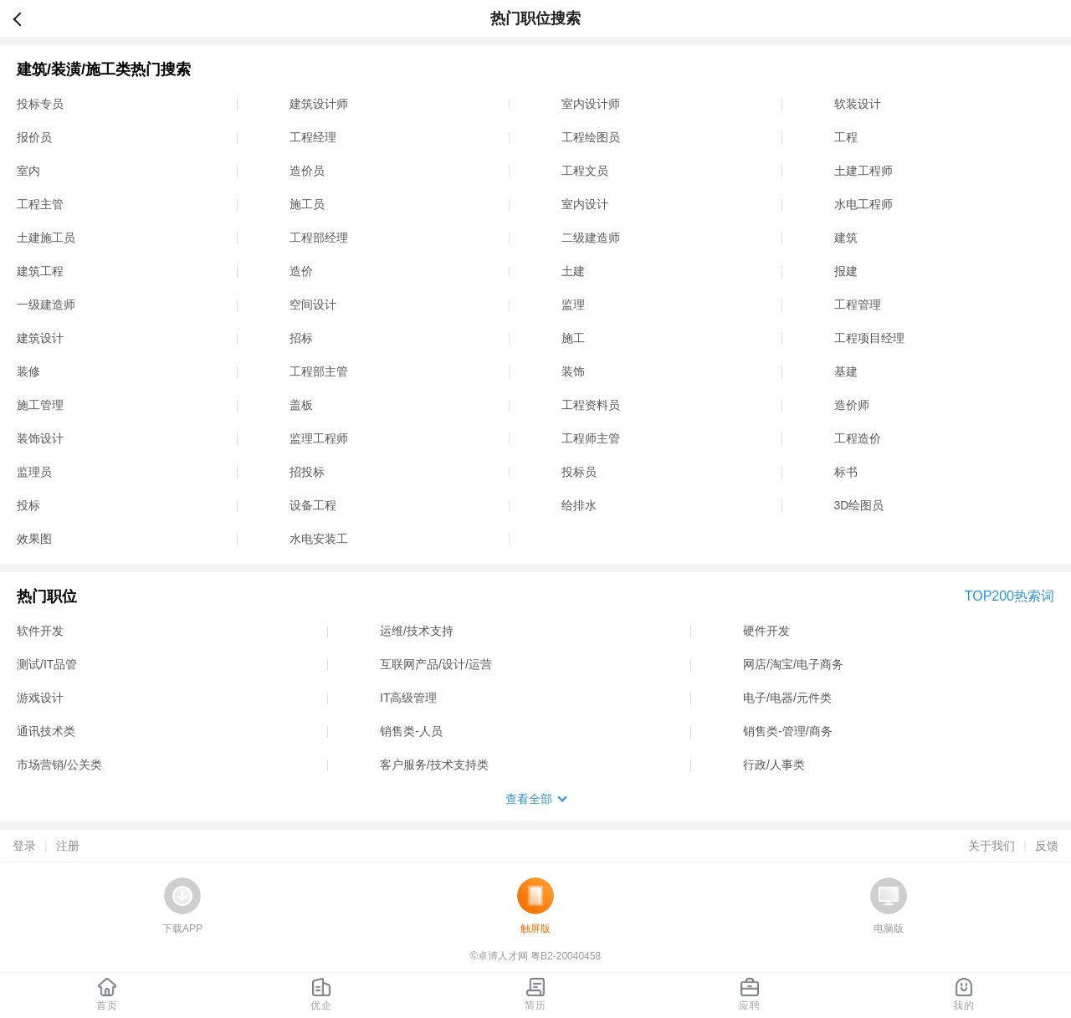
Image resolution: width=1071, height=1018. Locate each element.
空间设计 (313, 304)
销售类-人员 (411, 731)
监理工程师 (319, 438)
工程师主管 (590, 438)
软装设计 (857, 103)
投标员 (579, 471)
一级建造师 (46, 304)
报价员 (34, 137)
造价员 (307, 170)
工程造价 (857, 438)
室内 (28, 170)
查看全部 (528, 799)
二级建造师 (590, 237)
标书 (846, 471)
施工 (573, 338)
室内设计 (584, 204)
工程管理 (857, 304)
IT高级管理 (408, 697)
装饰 (573, 371)
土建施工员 (46, 237)
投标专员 (40, 103)
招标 (301, 338)
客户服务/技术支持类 (434, 764)
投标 (28, 505)
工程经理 (313, 137)
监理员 (34, 471)
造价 (301, 271)
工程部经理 (319, 237)
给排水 (579, 505)
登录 (24, 845)
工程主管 (40, 204)
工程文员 (584, 170)
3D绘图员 (859, 505)
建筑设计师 (319, 103)
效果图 (34, 538)
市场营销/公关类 (59, 764)
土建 (573, 271)
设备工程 (313, 505)
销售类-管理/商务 (788, 731)
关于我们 (991, 845)
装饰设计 (40, 438)
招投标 (307, 471)
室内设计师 (590, 103)
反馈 (1046, 845)
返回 (24, 18)
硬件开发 (766, 630)
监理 (573, 304)
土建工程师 (863, 170)
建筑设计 (40, 338)
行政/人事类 (774, 764)
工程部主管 (319, 371)
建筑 (846, 237)
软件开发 (40, 630)
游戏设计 (40, 697)
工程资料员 (590, 405)
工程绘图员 (590, 137)
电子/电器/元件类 (787, 697)
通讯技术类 (46, 731)
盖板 (301, 405)
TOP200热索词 (1009, 596)
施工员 (307, 204)
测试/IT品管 (47, 664)
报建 (846, 271)
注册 (67, 845)
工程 (846, 137)
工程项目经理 (869, 338)
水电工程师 (863, 204)
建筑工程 (40, 271)
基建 (846, 371)
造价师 (851, 405)
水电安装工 (319, 538)
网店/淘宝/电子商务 (793, 664)
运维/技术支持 (417, 630)
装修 (28, 371)
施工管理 (40, 405)
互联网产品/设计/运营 (436, 664)
